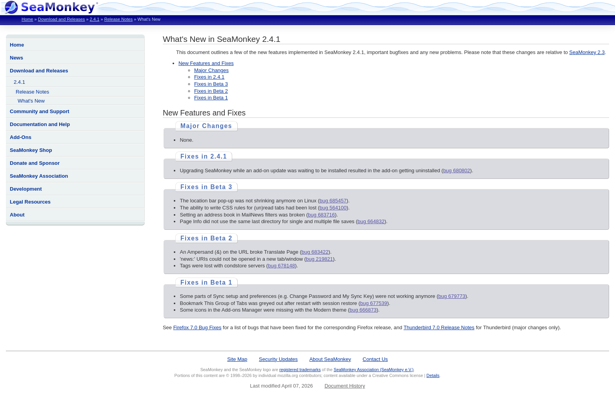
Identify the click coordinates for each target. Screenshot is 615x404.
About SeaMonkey (330, 359)
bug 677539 (373, 303)
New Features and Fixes (206, 63)
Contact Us (375, 359)
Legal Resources (30, 202)
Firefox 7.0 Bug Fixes (197, 327)
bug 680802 (456, 170)
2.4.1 (95, 19)
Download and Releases (61, 19)
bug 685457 (333, 201)
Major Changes (211, 70)
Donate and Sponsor (35, 163)
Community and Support (39, 111)
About (17, 215)
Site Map (237, 359)
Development (26, 189)
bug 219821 (319, 259)
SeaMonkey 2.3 (586, 52)
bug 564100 (333, 208)
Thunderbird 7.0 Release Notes (439, 327)
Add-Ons (20, 137)
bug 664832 (371, 221)
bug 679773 (451, 296)
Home (27, 19)
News (16, 58)
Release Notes (118, 19)
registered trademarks (299, 369)
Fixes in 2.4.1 (209, 77)
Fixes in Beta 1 (211, 98)
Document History (344, 386)
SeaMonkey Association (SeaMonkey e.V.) (374, 369)
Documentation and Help (40, 124)
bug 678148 (281, 266)
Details (432, 375)
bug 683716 (321, 215)
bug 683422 (315, 252)
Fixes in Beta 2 (211, 91)
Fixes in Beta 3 (211, 84)
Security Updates (278, 359)
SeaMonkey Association (39, 176)
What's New (31, 101)
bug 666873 (363, 310)
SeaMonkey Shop (31, 150)
